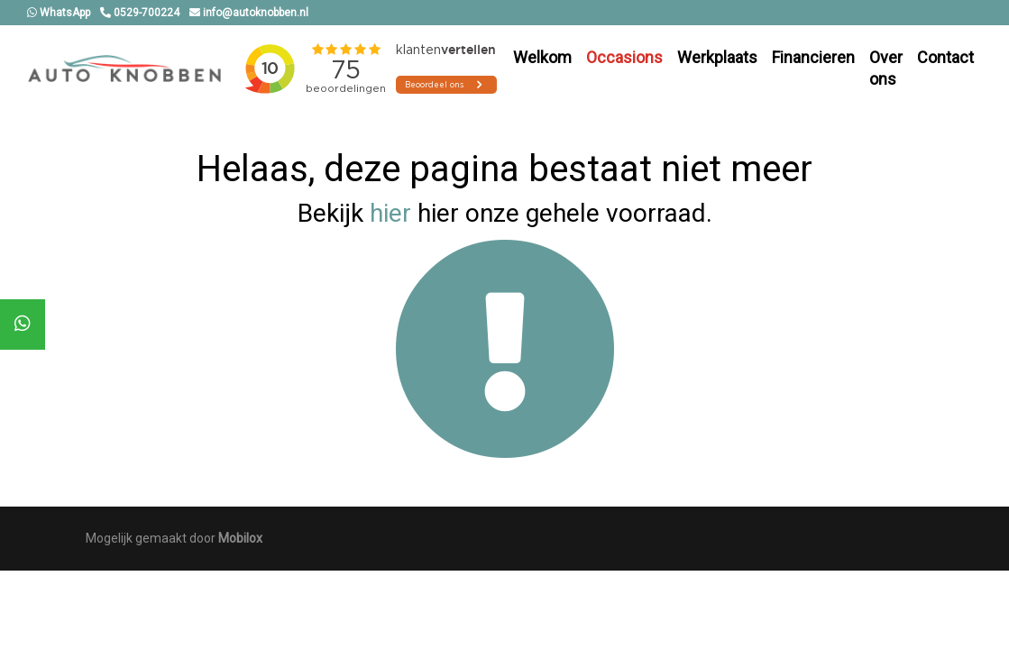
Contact (945, 57)
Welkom (542, 57)
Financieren (813, 57)
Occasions (624, 57)
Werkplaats (717, 57)
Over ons (886, 68)
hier (390, 213)
